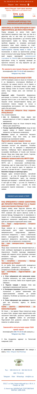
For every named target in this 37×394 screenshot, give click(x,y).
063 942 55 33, (11, 1)
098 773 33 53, (20, 1)
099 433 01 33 (29, 1)
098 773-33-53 (18, 373)
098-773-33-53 (18, 71)
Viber (16, 4)
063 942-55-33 (27, 370)
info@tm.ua (29, 376)
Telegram (11, 4)
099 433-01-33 (15, 370)
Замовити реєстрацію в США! (18, 196)
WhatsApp (23, 4)
